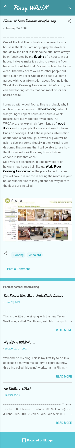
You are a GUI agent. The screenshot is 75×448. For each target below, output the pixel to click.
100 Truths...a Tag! (17, 388)
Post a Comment (18, 269)
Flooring (18, 255)
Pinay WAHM (31, 7)
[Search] (69, 8)
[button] (69, 22)
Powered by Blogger (37, 440)
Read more (64, 330)
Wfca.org (35, 255)
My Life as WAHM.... (19, 342)
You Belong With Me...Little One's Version (32, 296)
